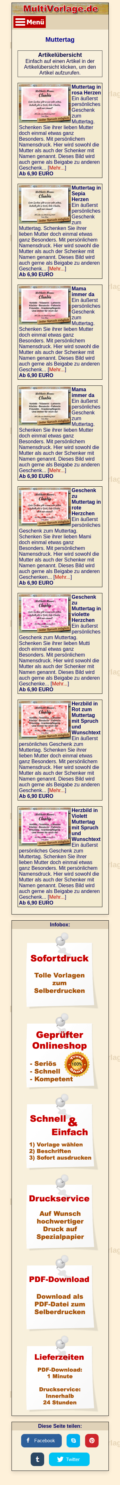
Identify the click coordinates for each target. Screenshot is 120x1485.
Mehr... (57, 168)
